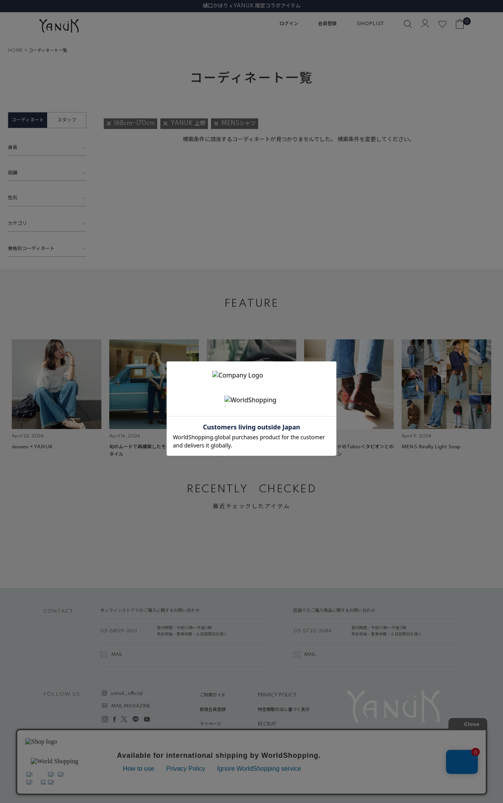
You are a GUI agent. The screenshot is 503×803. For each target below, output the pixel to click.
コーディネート (27, 120)
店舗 (12, 172)
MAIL (117, 654)
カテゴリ (17, 223)
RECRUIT (267, 724)
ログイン (288, 23)
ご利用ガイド (213, 695)
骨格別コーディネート (31, 248)
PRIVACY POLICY (277, 695)
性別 (12, 198)
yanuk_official (127, 693)
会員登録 (327, 23)
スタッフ (66, 120)
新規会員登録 (213, 709)
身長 (12, 147)
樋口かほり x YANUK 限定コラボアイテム (252, 6)
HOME (15, 50)
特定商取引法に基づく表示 (284, 709)
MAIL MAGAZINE (131, 706)
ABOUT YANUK (216, 739)
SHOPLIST (370, 23)
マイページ (210, 724)
